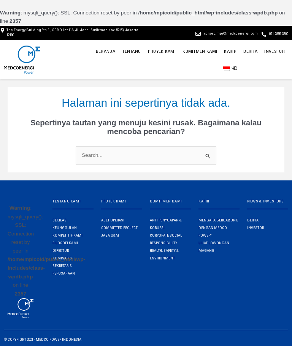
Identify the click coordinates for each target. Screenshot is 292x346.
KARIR (230, 51)
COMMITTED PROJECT (119, 227)
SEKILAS (59, 220)
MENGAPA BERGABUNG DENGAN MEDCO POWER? (218, 227)
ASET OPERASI (112, 220)
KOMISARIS (62, 258)
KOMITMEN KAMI (200, 51)
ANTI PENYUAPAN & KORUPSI (166, 223)
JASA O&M (110, 235)
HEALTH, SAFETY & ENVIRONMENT (164, 254)
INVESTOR (274, 51)
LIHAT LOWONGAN (213, 243)
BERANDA (108, 51)
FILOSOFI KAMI (65, 243)
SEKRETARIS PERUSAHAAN (63, 269)
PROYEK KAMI (164, 51)
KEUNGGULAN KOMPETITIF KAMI (67, 231)
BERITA (250, 51)
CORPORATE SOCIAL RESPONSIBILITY (166, 239)
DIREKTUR (60, 250)
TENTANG (135, 51)
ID (229, 68)
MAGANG (206, 250)
